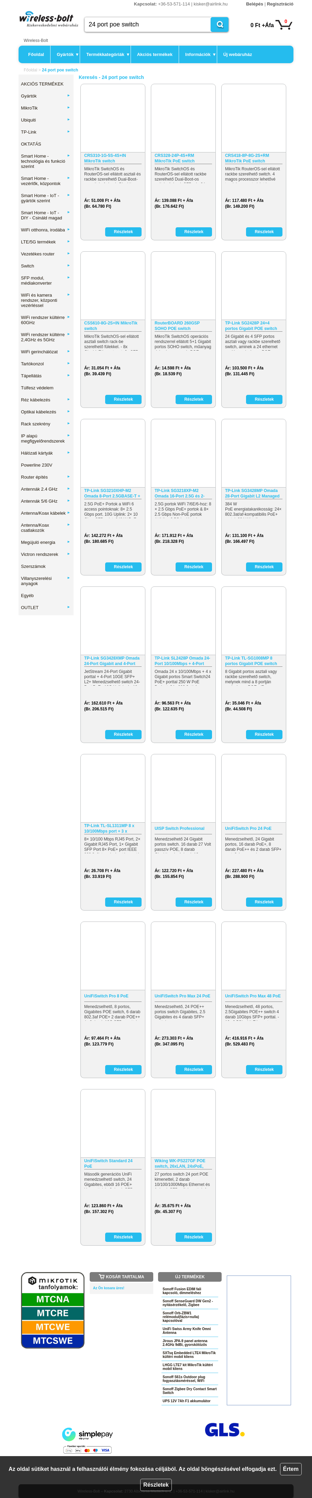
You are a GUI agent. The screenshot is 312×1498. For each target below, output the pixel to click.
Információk (200, 54)
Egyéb (27, 595)
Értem (291, 1469)
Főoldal (36, 54)
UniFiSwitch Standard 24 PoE (108, 1163)
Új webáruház (237, 54)
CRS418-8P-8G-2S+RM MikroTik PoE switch (247, 158)
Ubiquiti (45, 120)
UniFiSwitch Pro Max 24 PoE (182, 996)
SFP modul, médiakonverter (45, 280)
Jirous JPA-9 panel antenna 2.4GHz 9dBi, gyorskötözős (185, 1343)
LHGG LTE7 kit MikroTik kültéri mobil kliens (188, 1367)
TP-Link (45, 132)
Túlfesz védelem (37, 387)
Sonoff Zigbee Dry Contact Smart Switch (189, 1391)
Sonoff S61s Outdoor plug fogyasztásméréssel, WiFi (184, 1379)
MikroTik (45, 108)
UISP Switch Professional (179, 828)
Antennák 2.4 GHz (45, 489)
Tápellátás (45, 375)
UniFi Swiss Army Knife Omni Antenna (187, 1331)
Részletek (156, 1485)
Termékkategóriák (107, 54)
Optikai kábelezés (45, 411)
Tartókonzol (45, 363)
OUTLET (45, 607)
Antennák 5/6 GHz (45, 501)
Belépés (254, 4)
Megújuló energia (45, 542)
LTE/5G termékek (45, 241)
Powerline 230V (36, 465)
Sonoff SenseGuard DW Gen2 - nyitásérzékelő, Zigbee (188, 1303)
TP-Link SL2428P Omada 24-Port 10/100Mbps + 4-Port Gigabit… (182, 661)
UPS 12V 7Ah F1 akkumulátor (187, 1401)
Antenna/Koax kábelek (45, 513)
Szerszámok (33, 566)
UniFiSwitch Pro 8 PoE (106, 996)
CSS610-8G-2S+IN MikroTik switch (110, 326)
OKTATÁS (31, 144)
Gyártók (67, 54)
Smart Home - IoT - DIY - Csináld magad (45, 215)
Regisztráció (280, 4)
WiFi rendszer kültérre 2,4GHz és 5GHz (45, 337)
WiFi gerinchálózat (45, 351)
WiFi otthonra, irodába (45, 229)
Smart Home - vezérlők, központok (45, 181)
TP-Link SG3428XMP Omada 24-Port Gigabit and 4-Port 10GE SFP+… (112, 661)
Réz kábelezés (45, 399)
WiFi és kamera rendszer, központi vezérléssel (45, 300)
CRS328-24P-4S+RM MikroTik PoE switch (174, 158)
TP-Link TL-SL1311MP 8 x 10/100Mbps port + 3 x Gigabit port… (109, 828)
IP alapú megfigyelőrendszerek (45, 438)
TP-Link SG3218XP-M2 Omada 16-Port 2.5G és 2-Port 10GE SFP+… (179, 493)
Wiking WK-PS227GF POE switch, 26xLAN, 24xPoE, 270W (180, 1163)
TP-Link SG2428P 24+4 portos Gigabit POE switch (251, 326)
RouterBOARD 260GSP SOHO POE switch (177, 326)
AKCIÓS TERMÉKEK (42, 84)
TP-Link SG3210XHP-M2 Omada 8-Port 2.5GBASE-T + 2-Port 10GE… (112, 493)
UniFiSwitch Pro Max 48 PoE (253, 996)
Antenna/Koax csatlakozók (45, 528)
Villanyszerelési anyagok (45, 581)
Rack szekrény (45, 423)
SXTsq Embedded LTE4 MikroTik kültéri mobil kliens (189, 1355)
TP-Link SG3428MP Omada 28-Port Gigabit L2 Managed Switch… (252, 493)
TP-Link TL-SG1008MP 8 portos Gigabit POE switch (251, 661)
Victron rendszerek (45, 554)
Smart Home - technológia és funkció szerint (45, 161)
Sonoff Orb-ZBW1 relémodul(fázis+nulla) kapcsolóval (181, 1317)
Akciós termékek (154, 54)
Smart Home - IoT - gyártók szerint (45, 198)
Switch (45, 265)
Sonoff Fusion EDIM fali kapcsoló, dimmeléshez (182, 1291)
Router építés (45, 477)
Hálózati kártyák (45, 453)
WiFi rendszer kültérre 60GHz (45, 320)
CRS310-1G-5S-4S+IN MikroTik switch (105, 158)
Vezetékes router (45, 253)
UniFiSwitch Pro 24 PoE (248, 828)
